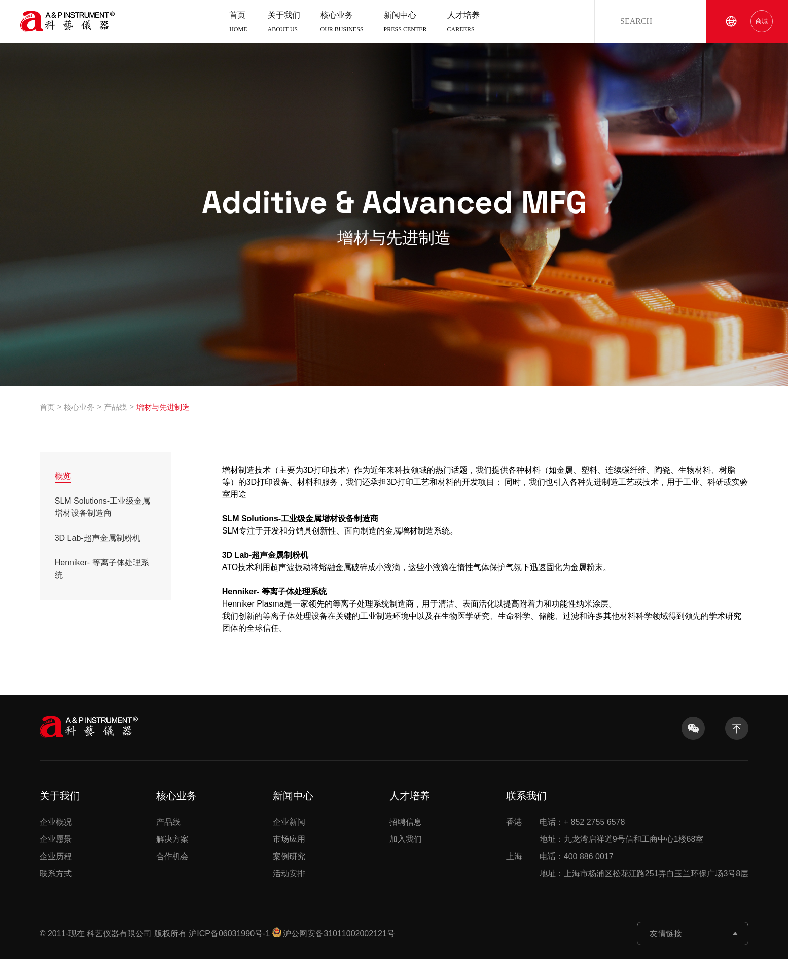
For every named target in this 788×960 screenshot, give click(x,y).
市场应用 (289, 840)
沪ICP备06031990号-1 (229, 934)
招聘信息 (405, 823)
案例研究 (289, 857)
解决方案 (172, 840)
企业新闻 (289, 823)
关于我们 (284, 26)
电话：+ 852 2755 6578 (565, 823)
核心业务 (342, 26)
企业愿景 (56, 840)
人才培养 (463, 26)
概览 (63, 477)
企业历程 (56, 857)
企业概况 (56, 823)
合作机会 (172, 857)
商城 (762, 24)
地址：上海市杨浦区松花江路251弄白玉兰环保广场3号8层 (627, 874)
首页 (238, 26)
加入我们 (405, 840)
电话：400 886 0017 (560, 857)
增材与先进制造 (163, 408)
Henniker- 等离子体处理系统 (102, 569)
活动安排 (289, 874)
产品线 (115, 408)
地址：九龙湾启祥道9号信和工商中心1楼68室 (605, 840)
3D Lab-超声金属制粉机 (97, 539)
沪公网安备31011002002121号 (339, 934)
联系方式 (56, 874)
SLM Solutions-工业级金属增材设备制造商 (103, 507)
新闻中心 (405, 26)
